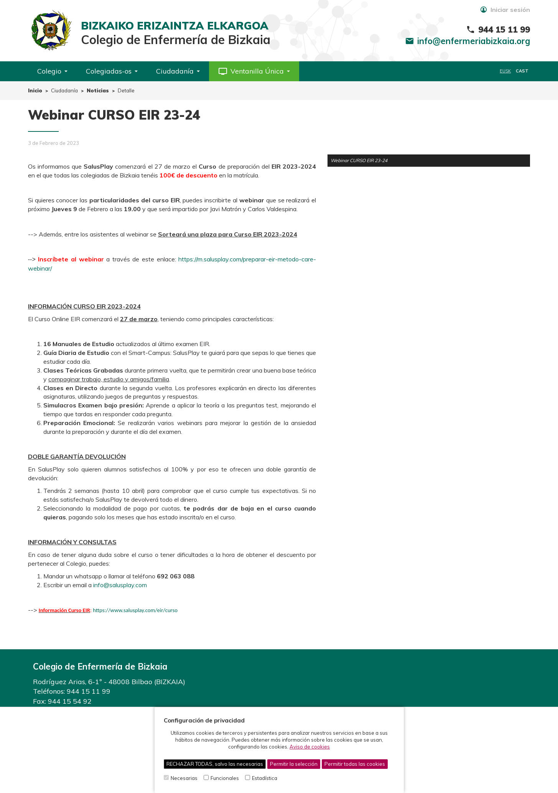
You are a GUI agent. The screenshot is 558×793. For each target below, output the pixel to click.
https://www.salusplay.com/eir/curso (135, 610)
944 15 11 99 (88, 691)
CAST (522, 71)
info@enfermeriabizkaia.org (473, 41)
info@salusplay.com (120, 585)
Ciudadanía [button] (178, 71)
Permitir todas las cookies (354, 764)
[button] (254, 71)
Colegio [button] (52, 71)
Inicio (35, 90)
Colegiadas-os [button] (112, 71)
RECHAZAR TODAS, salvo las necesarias (214, 764)
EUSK (505, 71)
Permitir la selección (294, 764)
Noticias (98, 90)
